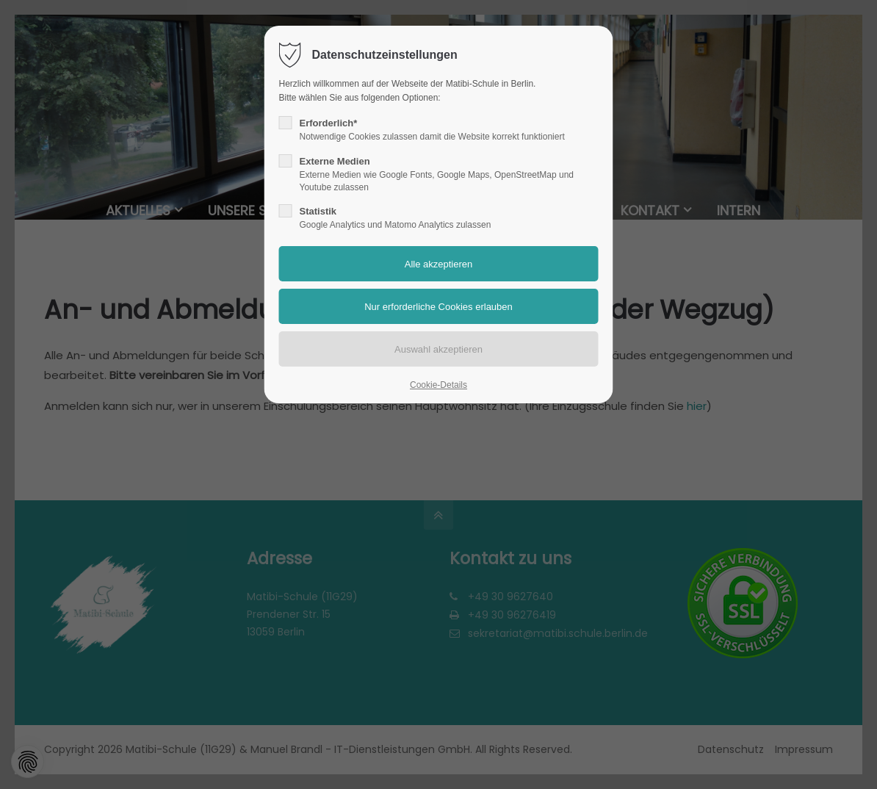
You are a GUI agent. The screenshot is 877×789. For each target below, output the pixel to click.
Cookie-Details (438, 385)
